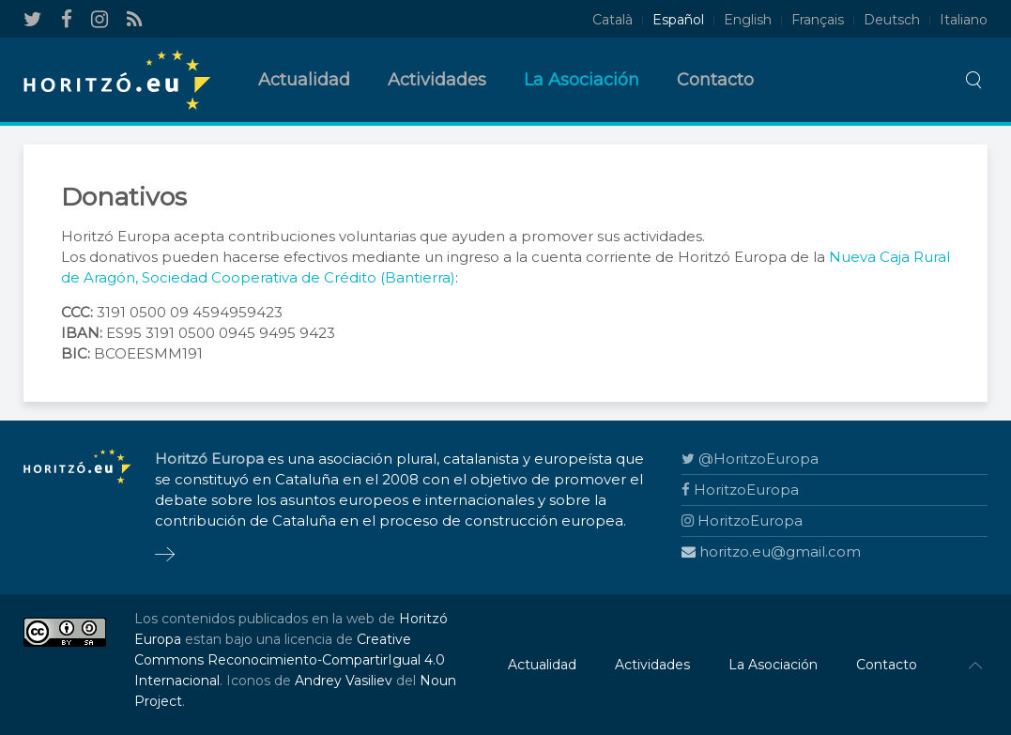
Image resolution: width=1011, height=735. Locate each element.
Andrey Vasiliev (343, 680)
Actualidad (304, 79)
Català (612, 19)
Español (678, 19)
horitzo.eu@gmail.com (771, 551)
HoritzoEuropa (740, 489)
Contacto (715, 79)
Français (817, 19)
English (748, 19)
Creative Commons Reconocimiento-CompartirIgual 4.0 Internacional (289, 660)
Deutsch (892, 19)
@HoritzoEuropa (750, 458)
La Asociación (581, 79)
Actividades (437, 79)
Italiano (964, 19)
